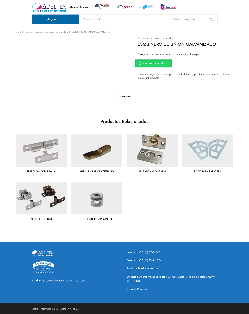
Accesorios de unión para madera (52, 31)
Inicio (18, 31)
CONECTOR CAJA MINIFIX (96, 219)
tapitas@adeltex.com (146, 268)
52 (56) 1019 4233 (150, 260)
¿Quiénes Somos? (78, 7)
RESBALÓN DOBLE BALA (41, 171)
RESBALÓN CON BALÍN (152, 171)
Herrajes (28, 31)
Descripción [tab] (124, 96)
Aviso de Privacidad (137, 289)
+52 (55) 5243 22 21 (150, 252)
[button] (185, 63)
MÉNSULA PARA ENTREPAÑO (97, 171)
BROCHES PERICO (41, 219)
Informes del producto (155, 63)
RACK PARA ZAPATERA (207, 171)
